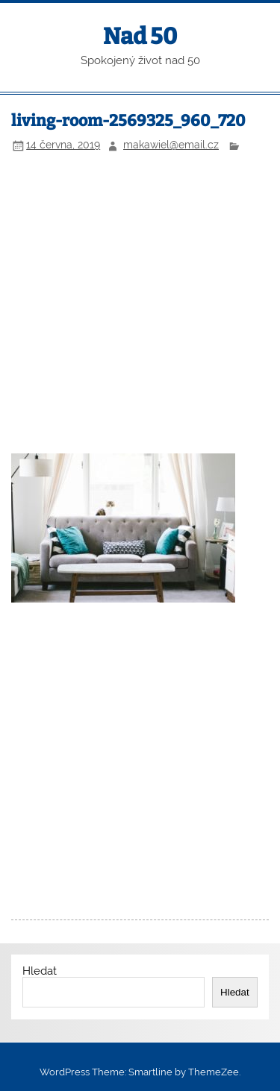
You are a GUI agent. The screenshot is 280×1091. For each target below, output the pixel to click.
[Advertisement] (140, 305)
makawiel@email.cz (171, 145)
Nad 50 (140, 36)
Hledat (39, 971)
